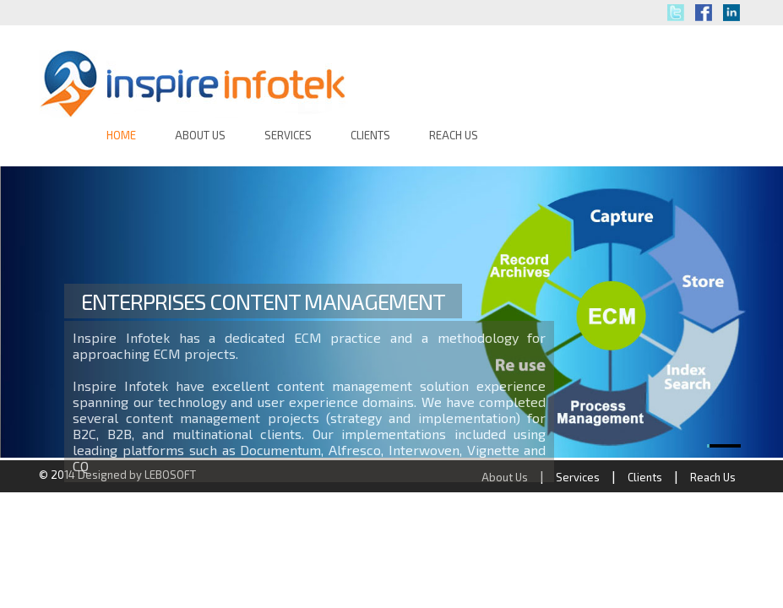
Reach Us (713, 477)
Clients (645, 477)
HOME (121, 135)
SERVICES (288, 135)
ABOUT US (200, 135)
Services (578, 477)
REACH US (453, 135)
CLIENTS (370, 135)
